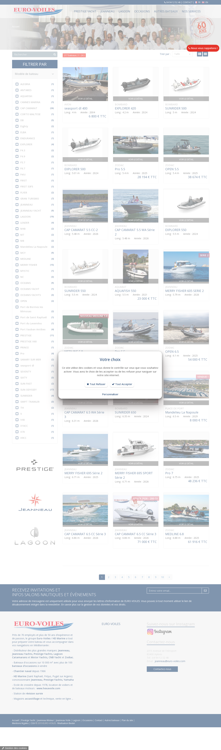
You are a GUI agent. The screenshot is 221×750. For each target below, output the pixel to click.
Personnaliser (110, 394)
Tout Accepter (122, 384)
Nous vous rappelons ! (203, 48)
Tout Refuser (96, 384)
